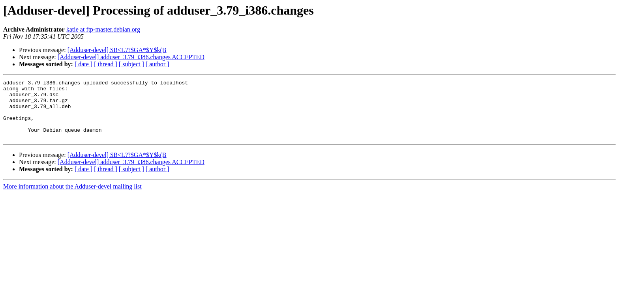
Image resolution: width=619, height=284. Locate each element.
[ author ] (157, 64)
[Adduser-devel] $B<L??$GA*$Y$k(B (117, 50)
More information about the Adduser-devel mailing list (72, 198)
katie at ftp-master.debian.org (103, 29)
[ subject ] (131, 64)
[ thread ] (105, 64)
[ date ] (83, 64)
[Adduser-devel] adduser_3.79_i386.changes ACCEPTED (131, 57)
